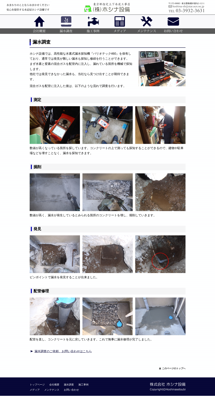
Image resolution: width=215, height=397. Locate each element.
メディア (35, 389)
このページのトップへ (174, 368)
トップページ (37, 384)
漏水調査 (69, 384)
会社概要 (54, 384)
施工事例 (83, 384)
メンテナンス (51, 389)
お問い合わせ (71, 389)
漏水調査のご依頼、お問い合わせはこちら (63, 351)
